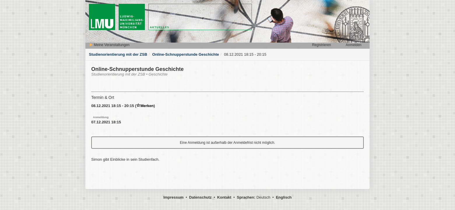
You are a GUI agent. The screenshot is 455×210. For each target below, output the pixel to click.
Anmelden (353, 45)
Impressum (173, 197)
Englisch (283, 197)
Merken (145, 106)
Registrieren (321, 45)
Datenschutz (200, 197)
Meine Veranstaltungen (109, 45)
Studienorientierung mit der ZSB (118, 54)
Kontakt (224, 197)
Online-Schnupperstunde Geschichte (185, 54)
